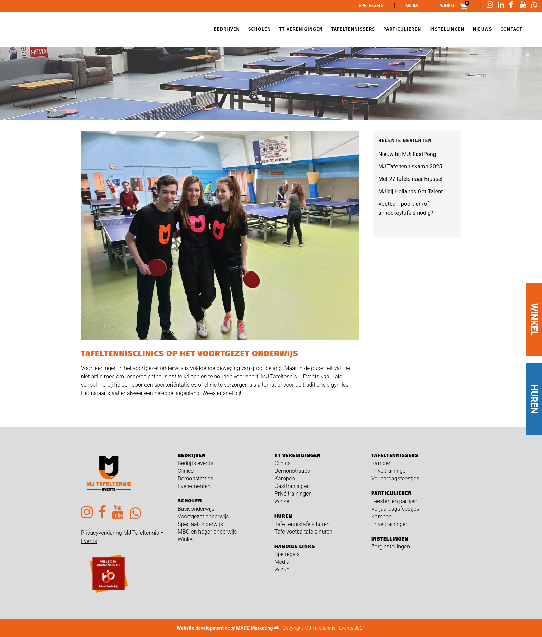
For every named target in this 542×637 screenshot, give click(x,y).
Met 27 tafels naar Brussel (410, 179)
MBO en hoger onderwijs (207, 531)
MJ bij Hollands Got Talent (410, 191)
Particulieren (391, 493)
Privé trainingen (293, 493)
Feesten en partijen (394, 501)
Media (411, 5)
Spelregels (371, 5)
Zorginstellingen (390, 546)
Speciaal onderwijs (200, 524)
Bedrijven (192, 455)
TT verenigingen (297, 455)
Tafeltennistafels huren (302, 524)
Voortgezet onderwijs (203, 516)
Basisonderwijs (196, 509)
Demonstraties (195, 478)
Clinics (186, 471)
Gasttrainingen (292, 486)
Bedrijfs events (195, 463)
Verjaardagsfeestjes (395, 478)
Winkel (447, 5)
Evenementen (194, 486)
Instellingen (390, 539)
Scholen (190, 501)
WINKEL (534, 319)
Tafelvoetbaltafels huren (303, 531)
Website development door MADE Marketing (225, 628)
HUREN (534, 399)
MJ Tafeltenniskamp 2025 (410, 166)
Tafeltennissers (394, 455)
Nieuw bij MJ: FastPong (407, 154)
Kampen (284, 478)
